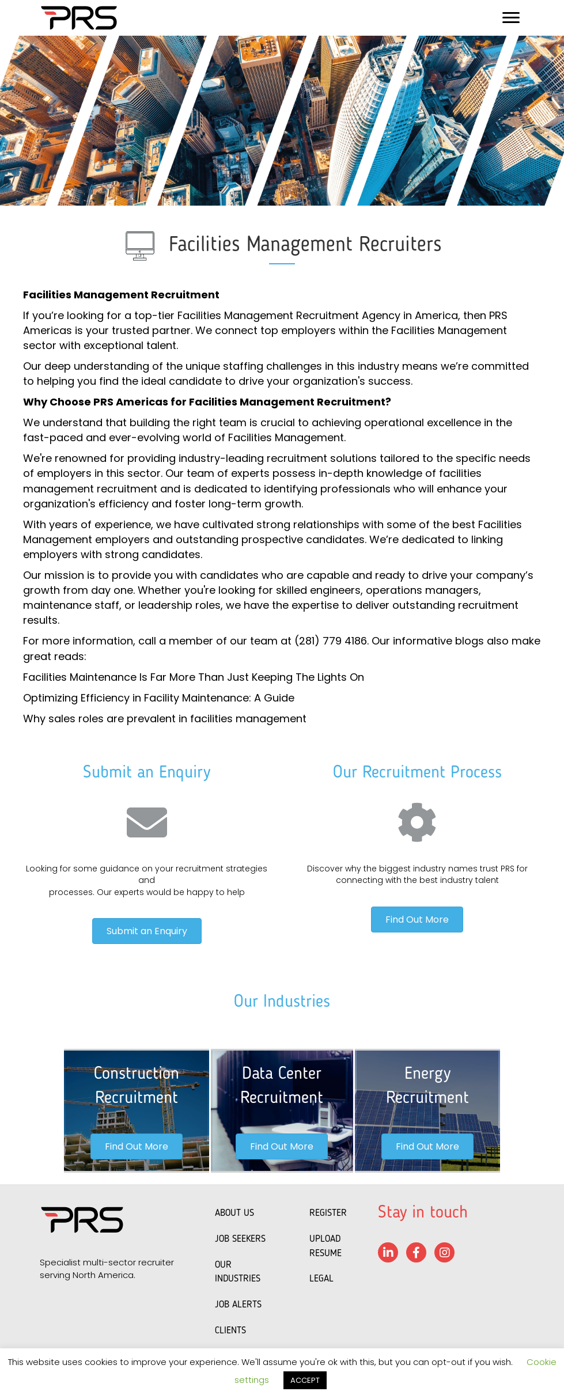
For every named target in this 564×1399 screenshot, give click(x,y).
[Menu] (511, 18)
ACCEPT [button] (305, 1380)
